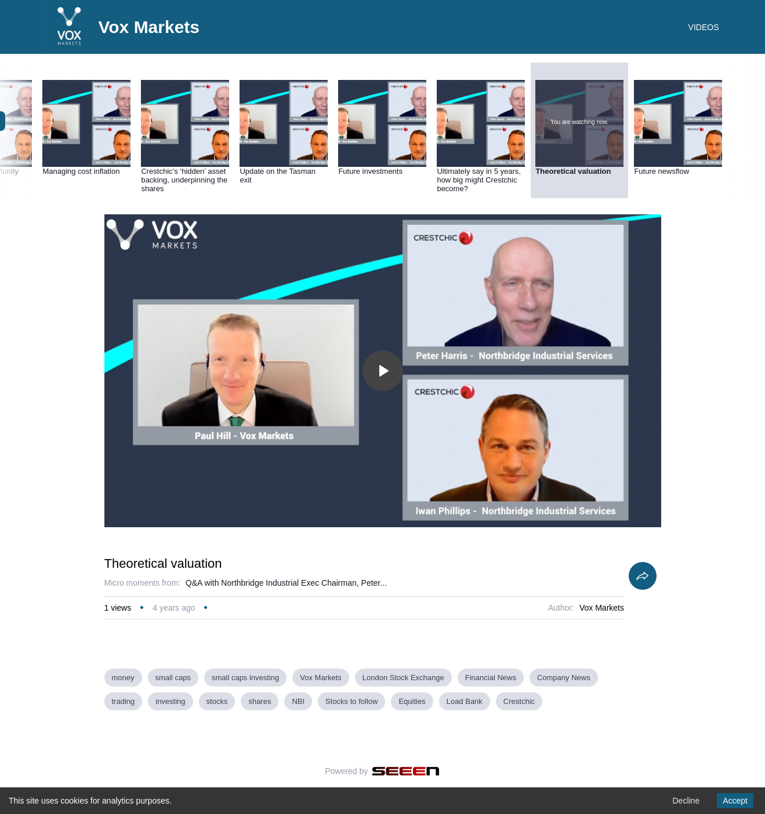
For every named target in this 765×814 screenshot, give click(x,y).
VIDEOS (703, 27)
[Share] (643, 576)
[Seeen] (405, 771)
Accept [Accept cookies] (735, 800)
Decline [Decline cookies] (685, 800)
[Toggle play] (382, 371)
